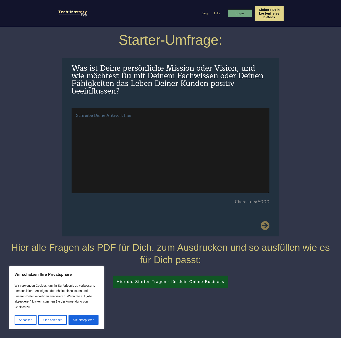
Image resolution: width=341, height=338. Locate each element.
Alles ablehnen (52, 320)
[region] (56, 298)
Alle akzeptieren (83, 320)
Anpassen (25, 320)
